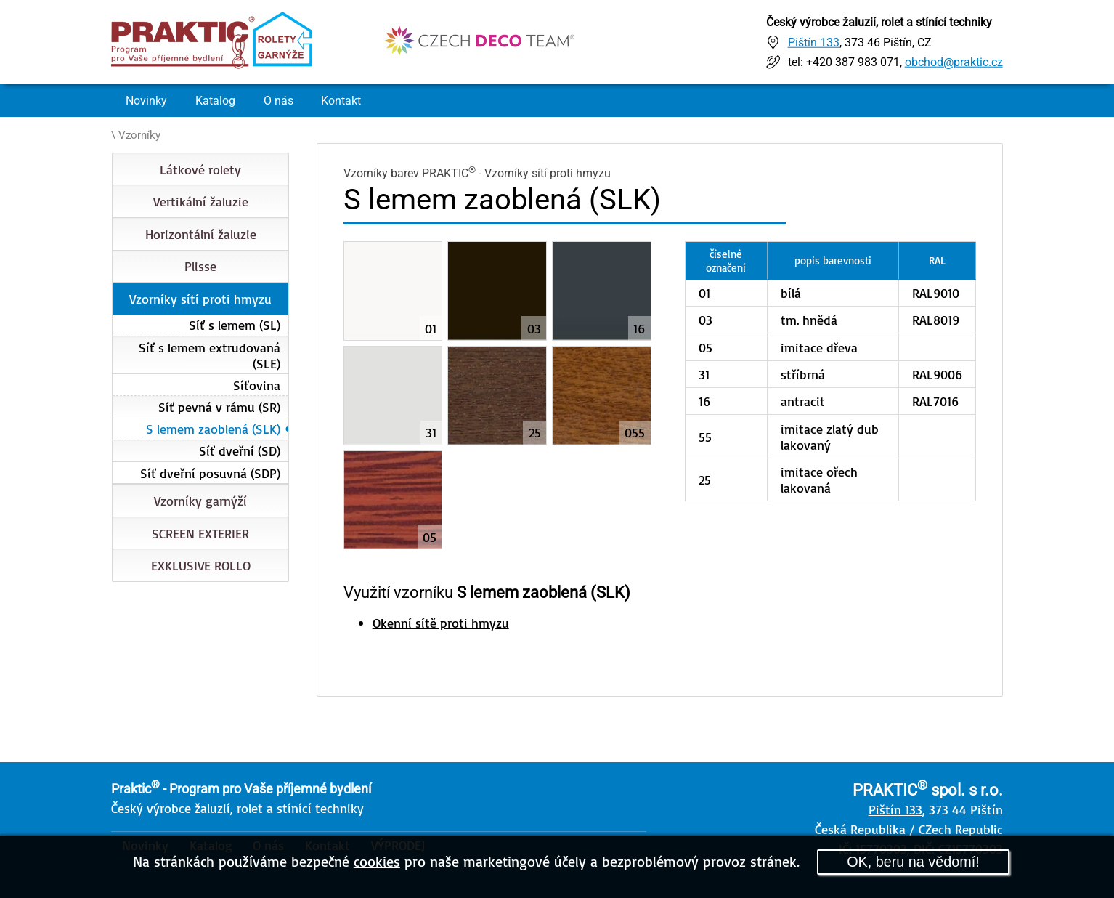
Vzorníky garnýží (200, 501)
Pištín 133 (813, 42)
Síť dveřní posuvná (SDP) (210, 473)
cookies (377, 861)
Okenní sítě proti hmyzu (441, 623)
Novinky (146, 101)
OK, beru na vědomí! (913, 862)
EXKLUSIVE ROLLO (201, 565)
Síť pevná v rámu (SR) (219, 407)
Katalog (215, 101)
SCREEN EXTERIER (200, 533)
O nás (278, 101)
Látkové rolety (200, 169)
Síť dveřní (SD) (239, 450)
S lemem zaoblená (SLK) (213, 429)
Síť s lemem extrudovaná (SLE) (209, 355)
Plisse (200, 266)
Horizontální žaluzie (200, 234)
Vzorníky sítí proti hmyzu (200, 299)
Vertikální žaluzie (200, 201)
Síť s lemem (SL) (234, 325)
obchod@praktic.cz (954, 62)
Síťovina (256, 385)
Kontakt (341, 101)
